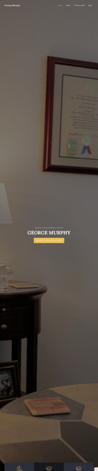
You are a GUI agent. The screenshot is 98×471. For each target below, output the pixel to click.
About (68, 5)
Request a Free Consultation (49, 240)
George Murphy (12, 5)
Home (60, 5)
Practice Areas (79, 5)
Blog (90, 5)
